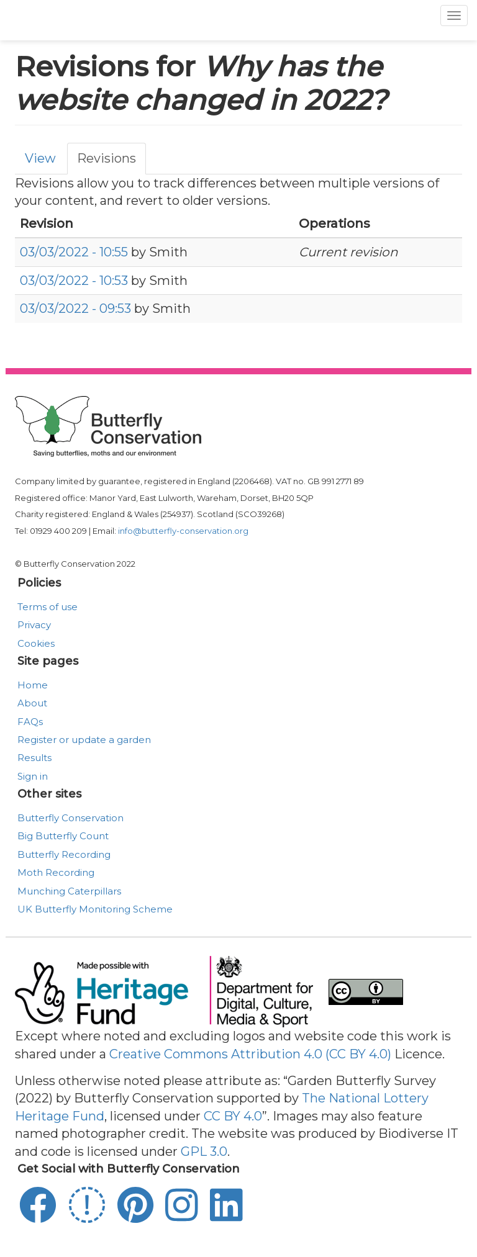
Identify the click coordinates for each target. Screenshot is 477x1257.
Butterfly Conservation (70, 818)
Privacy (34, 625)
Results (34, 758)
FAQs (30, 722)
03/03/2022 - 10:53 (74, 280)
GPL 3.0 (204, 1151)
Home (32, 685)
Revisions (106, 158)
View (40, 158)
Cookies (36, 643)
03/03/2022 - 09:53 (75, 308)
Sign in (32, 776)
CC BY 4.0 (233, 1116)
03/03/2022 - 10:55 (74, 252)
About (32, 703)
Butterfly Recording (64, 854)
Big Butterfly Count (63, 836)
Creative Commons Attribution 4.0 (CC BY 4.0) (250, 1054)
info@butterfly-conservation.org (183, 531)
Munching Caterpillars (69, 891)
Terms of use (47, 607)
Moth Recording (55, 872)
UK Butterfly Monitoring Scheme (95, 909)
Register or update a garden (84, 740)
